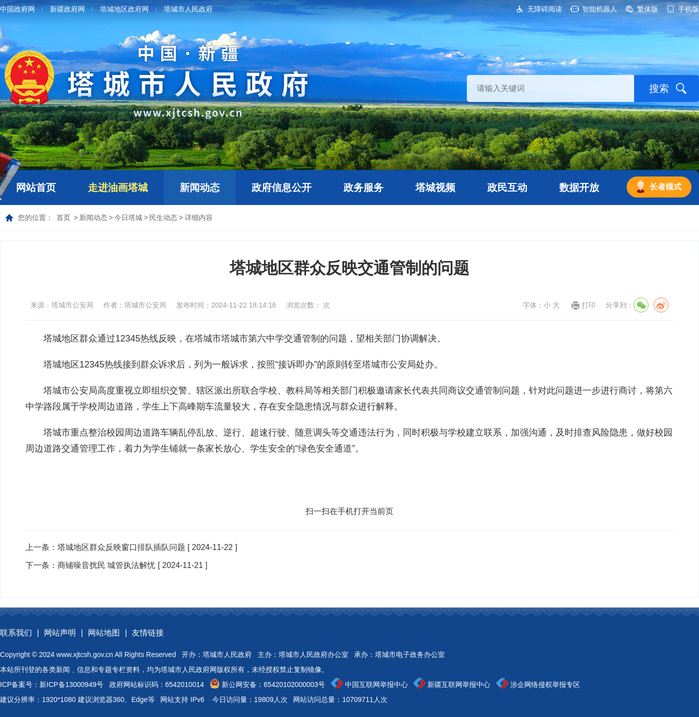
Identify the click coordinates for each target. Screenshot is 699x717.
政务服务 (363, 187)
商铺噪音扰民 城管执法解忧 (106, 565)
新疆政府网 (67, 9)
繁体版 (647, 9)
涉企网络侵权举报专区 (545, 684)
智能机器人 (599, 9)
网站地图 (104, 632)
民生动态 (163, 218)
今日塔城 (128, 218)
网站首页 (36, 187)
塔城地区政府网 (124, 9)
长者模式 (666, 186)
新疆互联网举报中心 (458, 684)
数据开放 (579, 187)
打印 (589, 305)
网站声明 (60, 632)
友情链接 (148, 632)
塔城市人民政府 (188, 9)
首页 (63, 218)
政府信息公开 (282, 187)
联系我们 (16, 632)
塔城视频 (435, 187)
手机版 (688, 9)
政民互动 (507, 187)
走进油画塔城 (118, 187)
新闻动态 (200, 187)
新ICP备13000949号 (71, 684)
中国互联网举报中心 (376, 684)
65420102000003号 (294, 684)
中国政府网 (17, 9)
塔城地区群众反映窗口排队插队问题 (121, 547)
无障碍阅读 (544, 9)
